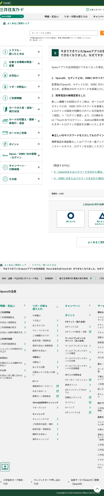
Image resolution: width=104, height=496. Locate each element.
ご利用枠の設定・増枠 (43, 424)
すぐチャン (70, 402)
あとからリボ (39, 325)
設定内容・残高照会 (42, 340)
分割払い (37, 362)
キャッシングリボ (41, 419)
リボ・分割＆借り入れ (76, 16)
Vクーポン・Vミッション (76, 380)
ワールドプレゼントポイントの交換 (76, 359)
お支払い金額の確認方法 (11, 332)
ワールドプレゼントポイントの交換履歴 (76, 367)
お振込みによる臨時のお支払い (11, 364)
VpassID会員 (6, 16)
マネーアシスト (39, 407)
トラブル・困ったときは (44, 264)
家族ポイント (71, 385)
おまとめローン (40, 391)
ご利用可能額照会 (8, 344)
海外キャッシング (41, 439)
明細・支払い (52, 16)
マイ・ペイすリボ (41, 330)
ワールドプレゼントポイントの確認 (76, 352)
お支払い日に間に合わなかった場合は (11, 376)
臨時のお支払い (40, 350)
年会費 (3, 370)
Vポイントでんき (72, 412)
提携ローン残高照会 (42, 396)
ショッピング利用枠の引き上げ (11, 350)
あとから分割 (39, 367)
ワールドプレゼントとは (76, 345)
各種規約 (50, 278)
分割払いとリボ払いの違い (44, 373)
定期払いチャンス (73, 397)
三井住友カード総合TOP (13, 481)
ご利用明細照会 (7, 317)
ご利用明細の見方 (8, 327)
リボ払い (37, 320)
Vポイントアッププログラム (75, 391)
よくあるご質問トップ (18, 23)
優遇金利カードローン (43, 386)
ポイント (70, 315)
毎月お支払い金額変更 (43, 345)
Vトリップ (69, 407)
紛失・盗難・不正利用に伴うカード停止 (22, 278)
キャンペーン (72, 305)
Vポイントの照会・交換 (75, 332)
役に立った (70, 221)
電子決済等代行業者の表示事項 (75, 278)
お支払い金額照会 (8, 322)
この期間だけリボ (41, 335)
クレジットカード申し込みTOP (47, 481)
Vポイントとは (71, 326)
